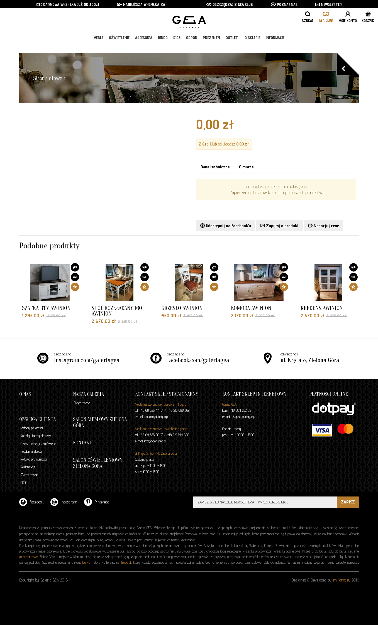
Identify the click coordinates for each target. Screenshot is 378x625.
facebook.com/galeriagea (198, 360)
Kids (177, 45)
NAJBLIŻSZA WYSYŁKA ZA (141, 4)
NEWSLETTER (328, 4)
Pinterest (96, 502)
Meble (98, 45)
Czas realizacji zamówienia (38, 443)
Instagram (63, 502)
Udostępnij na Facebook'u (225, 225)
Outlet (232, 45)
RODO (24, 482)
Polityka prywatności (34, 459)
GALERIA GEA (191, 22)
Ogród (191, 45)
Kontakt (82, 443)
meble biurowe (28, 556)
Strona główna (49, 78)
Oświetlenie (119, 45)
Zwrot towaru (30, 475)
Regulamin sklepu (31, 451)
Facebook (31, 502)
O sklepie (252, 45)
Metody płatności (32, 428)
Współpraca (82, 403)
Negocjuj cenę (323, 225)
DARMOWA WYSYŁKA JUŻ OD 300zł (67, 4)
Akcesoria (143, 45)
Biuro (163, 45)
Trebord (126, 562)
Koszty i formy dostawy (37, 435)
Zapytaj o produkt (279, 225)
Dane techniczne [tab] (215, 166)
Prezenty (211, 45)
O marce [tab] (246, 166)
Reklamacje (28, 467)
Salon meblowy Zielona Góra (100, 422)
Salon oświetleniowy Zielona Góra (97, 463)
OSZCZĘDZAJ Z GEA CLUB (229, 4)
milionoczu (341, 580)
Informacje (275, 45)
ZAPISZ (348, 502)
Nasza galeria (88, 394)
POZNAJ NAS (284, 4)
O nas (25, 394)
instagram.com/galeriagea (87, 360)
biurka (86, 562)
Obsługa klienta (37, 419)
